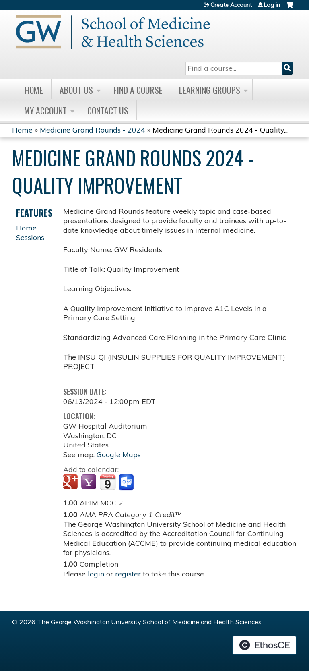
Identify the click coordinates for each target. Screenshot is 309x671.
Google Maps (119, 454)
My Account (45, 110)
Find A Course (138, 89)
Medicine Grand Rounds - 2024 (92, 130)
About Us (76, 89)
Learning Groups (209, 89)
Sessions (30, 237)
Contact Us (107, 110)
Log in (272, 5)
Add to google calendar (71, 482)
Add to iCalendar (107, 482)
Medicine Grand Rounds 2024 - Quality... (220, 130)
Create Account (231, 5)
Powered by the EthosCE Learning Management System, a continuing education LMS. (264, 645)
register (128, 573)
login (96, 573)
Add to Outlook (127, 482)
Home (34, 89)
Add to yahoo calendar (89, 482)
